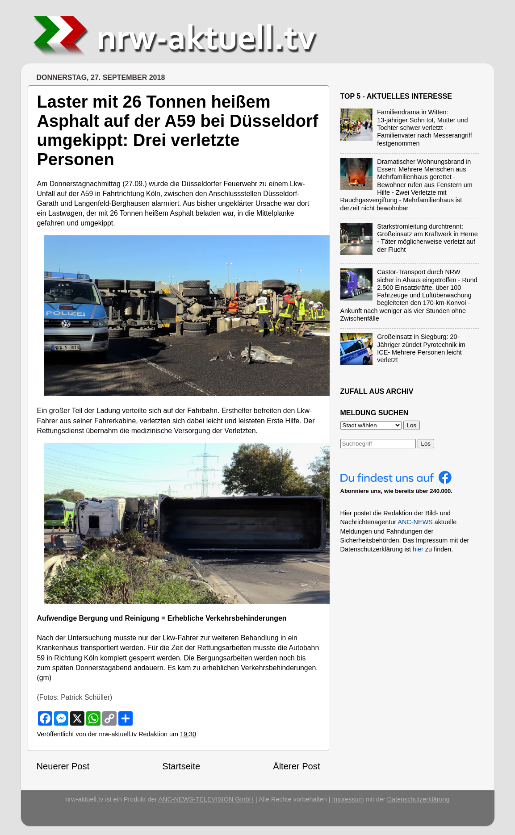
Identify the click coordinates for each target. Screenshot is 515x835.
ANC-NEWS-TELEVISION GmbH (206, 799)
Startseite (181, 766)
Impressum (348, 799)
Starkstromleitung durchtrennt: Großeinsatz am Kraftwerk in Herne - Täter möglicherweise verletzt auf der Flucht (427, 238)
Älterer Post (296, 766)
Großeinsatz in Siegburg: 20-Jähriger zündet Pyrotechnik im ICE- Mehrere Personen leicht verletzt (421, 348)
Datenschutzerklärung (418, 799)
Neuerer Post (63, 766)
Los (426, 443)
